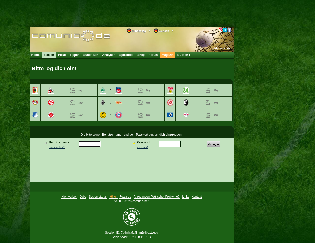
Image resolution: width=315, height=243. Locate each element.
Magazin (167, 55)
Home (36, 55)
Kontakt (197, 196)
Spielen (49, 55)
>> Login (213, 144)
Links (185, 196)
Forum (153, 55)
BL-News (183, 55)
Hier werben (69, 196)
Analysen (108, 55)
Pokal (62, 55)
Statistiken (90, 55)
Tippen (74, 55)
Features (125, 196)
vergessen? (142, 147)
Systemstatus (98, 196)
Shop (141, 55)
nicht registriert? (57, 147)
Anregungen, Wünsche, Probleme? (157, 196)
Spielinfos (126, 55)
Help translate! (222, 48)
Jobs (83, 196)
